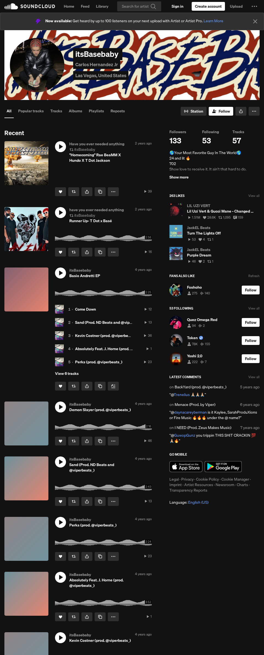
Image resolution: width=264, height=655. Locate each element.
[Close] (255, 21)
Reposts (118, 111)
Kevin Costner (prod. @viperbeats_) (106, 336)
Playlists (96, 111)
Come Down (85, 309)
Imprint (175, 485)
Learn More (213, 21)
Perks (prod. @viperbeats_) (98, 362)
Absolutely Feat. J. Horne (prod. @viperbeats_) (115, 349)
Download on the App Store (185, 466)
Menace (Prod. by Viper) (195, 405)
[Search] (139, 6)
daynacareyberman (190, 412)
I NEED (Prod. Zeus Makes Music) (203, 428)
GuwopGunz (184, 435)
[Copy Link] (100, 191)
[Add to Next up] (113, 386)
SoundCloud (29, 6)
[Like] (60, 191)
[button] (254, 6)
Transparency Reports (188, 490)
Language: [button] (188, 502)
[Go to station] (194, 111)
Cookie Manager (235, 479)
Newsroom (225, 485)
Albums (75, 111)
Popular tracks (31, 111)
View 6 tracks (67, 373)
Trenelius (182, 395)
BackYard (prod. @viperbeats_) (200, 387)
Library (102, 6)
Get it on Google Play (223, 466)
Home (69, 6)
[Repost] (73, 191)
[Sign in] (177, 6)
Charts (242, 485)
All (9, 111)
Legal (174, 479)
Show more (179, 177)
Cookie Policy (207, 479)
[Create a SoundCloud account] (208, 6)
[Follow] (221, 111)
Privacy (187, 479)
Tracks (56, 111)
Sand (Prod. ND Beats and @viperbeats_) (110, 322)
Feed (85, 6)
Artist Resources (198, 485)
